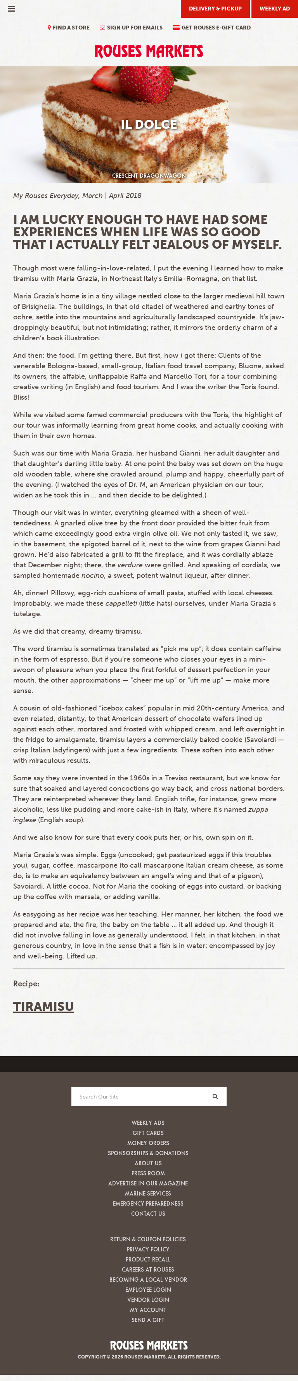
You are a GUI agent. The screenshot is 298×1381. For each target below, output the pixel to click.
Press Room (148, 1173)
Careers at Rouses (148, 1269)
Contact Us (148, 1213)
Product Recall (148, 1259)
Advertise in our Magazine (148, 1183)
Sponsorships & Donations (148, 1153)
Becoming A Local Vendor (148, 1279)
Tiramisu (43, 1006)
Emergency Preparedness (148, 1203)
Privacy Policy (148, 1249)
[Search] (215, 1096)
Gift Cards (148, 1133)
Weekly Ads (148, 1122)
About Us (148, 1163)
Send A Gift (148, 1320)
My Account (148, 1309)
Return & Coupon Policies (148, 1239)
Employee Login (148, 1289)
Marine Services (148, 1193)
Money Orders (148, 1143)
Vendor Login (148, 1299)
